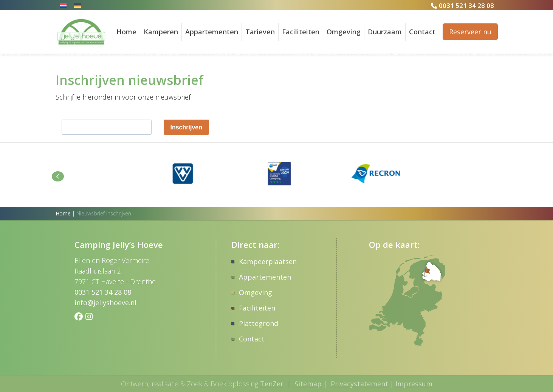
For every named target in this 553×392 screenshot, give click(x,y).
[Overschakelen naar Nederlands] (63, 5)
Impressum (413, 383)
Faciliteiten (300, 31)
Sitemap (308, 383)
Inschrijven (186, 127)
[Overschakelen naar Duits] (77, 5)
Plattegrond (258, 323)
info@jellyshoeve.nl (105, 302)
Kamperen (161, 31)
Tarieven (260, 31)
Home (126, 31)
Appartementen (211, 31)
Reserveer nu (470, 31)
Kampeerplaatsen (268, 261)
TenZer (271, 383)
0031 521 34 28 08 (466, 5)
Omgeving (344, 31)
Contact (422, 31)
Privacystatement (359, 383)
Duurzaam (385, 31)
